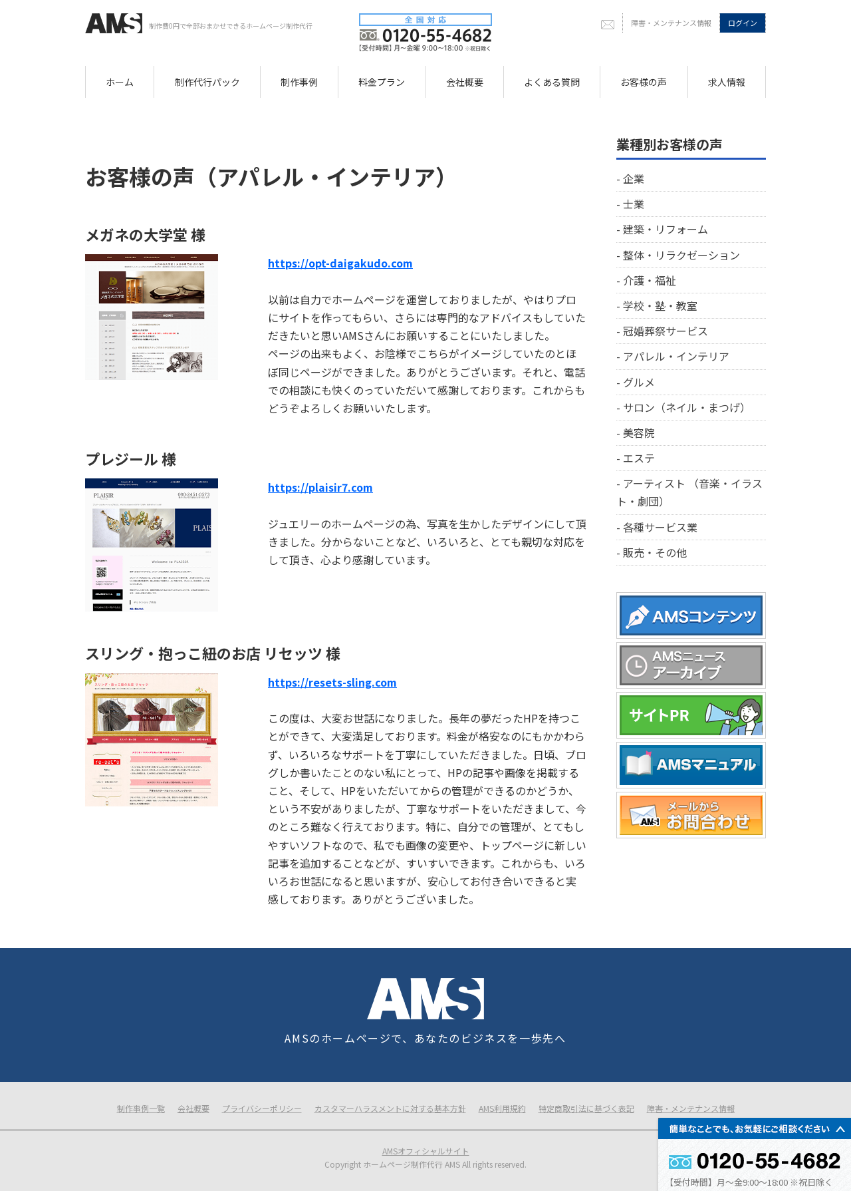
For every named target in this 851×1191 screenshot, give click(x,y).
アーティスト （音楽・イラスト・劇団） (689, 492)
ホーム (120, 81)
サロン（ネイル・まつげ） (687, 407)
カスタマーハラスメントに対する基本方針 (390, 1108)
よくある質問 (552, 81)
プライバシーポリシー (262, 1108)
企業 (633, 178)
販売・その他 (655, 552)
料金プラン (381, 81)
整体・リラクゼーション (681, 255)
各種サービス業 (660, 527)
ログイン (742, 22)
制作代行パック (207, 81)
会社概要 (464, 81)
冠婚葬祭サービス (665, 331)
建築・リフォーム (665, 229)
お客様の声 (643, 81)
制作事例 (299, 81)
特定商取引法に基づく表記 (586, 1108)
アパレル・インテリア (676, 356)
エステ (639, 458)
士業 (633, 204)
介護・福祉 (649, 280)
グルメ (639, 382)
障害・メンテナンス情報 (671, 22)
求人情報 (726, 81)
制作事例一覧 (141, 1108)
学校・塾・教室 (660, 305)
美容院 (639, 432)
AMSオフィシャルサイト (425, 1150)
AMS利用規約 (502, 1108)
